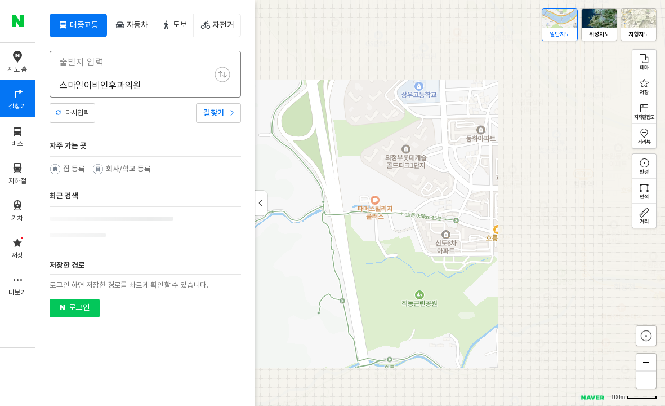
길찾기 (214, 113)
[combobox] (138, 62)
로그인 (79, 307)
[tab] (78, 25)
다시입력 (77, 113)
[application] (350, 203)
